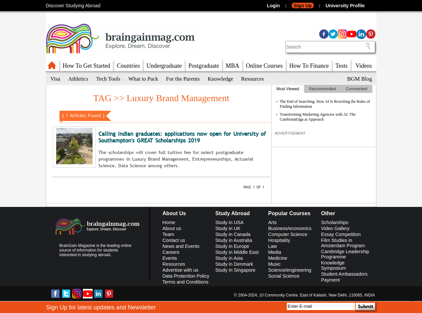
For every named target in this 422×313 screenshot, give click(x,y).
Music (274, 264)
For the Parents (183, 79)
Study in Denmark (234, 264)
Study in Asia (229, 258)
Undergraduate (164, 65)
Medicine (278, 258)
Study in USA (229, 222)
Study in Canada (232, 234)
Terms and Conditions (186, 282)
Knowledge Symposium (333, 265)
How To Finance (309, 65)
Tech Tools (108, 79)
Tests (341, 65)
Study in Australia (233, 240)
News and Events (181, 246)
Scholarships (334, 222)
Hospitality (279, 240)
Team (168, 234)
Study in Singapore (235, 270)
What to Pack (143, 79)
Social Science (283, 276)
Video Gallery (335, 228)
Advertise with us (181, 270)
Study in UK (228, 228)
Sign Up (303, 5)
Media (274, 252)
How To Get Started (86, 65)
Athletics (78, 79)
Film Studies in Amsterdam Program (343, 243)
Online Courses (264, 65)
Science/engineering (289, 270)
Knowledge (220, 79)
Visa (55, 79)
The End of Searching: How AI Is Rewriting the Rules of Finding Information (325, 104)
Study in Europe (232, 246)
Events (170, 258)
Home (169, 222)
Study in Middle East (237, 252)
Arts (272, 222)
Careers (171, 252)
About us (172, 228)
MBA (232, 65)
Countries (128, 65)
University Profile (345, 5)
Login (273, 5)
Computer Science (287, 234)
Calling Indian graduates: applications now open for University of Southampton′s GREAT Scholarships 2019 (182, 137)
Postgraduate (203, 65)
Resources (252, 79)
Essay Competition (341, 234)
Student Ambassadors (344, 274)
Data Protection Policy (186, 276)
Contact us (174, 240)
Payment (330, 280)
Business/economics (290, 228)
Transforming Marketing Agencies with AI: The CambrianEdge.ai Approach (318, 117)
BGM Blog (359, 79)
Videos (364, 65)
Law (272, 246)
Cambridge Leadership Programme (345, 254)
